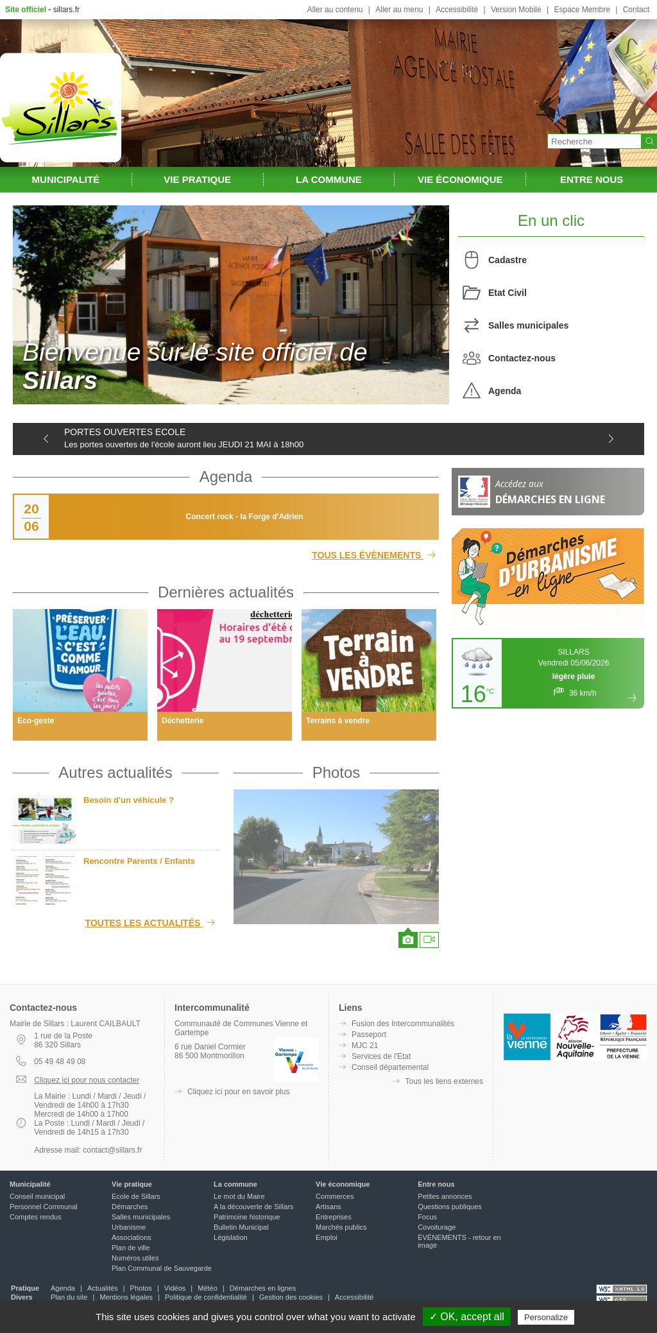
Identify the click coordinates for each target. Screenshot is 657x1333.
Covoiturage (437, 1227)
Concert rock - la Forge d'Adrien (244, 516)
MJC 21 (365, 1045)
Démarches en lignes (263, 1288)
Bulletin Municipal (241, 1227)
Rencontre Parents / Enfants (139, 861)
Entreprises (334, 1217)
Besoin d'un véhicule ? (128, 800)
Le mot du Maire (239, 1196)
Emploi (326, 1237)
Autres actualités (115, 772)
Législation (231, 1237)
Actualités (102, 1288)
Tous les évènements (375, 555)
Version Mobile (516, 9)
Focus (427, 1217)
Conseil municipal (37, 1196)
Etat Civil (507, 293)
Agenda (504, 391)
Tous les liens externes (444, 1081)
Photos (336, 772)
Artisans (328, 1206)
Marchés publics (341, 1227)
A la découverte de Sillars (253, 1206)
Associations (131, 1237)
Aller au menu (399, 9)
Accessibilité (457, 9)
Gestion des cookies (291, 1297)
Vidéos (174, 1288)
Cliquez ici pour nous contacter (86, 1080)
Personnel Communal (44, 1206)
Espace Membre (582, 9)
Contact (636, 9)
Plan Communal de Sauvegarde (162, 1268)
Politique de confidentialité (206, 1297)
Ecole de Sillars (136, 1196)
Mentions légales (126, 1297)
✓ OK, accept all (466, 1316)
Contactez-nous (522, 358)
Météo (208, 1288)
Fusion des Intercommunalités (403, 1023)
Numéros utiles (135, 1258)
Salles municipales (528, 325)
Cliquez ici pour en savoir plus (238, 1091)
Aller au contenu (335, 9)
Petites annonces (445, 1196)
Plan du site (69, 1297)
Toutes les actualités (151, 923)
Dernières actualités (226, 592)
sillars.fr (66, 9)
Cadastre (507, 260)
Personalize (546, 1317)
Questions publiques (450, 1206)
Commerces (335, 1196)
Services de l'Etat (381, 1056)
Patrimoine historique (247, 1217)
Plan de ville (130, 1247)
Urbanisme (129, 1227)
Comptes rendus (36, 1217)
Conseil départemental (390, 1067)
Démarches (130, 1206)
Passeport (369, 1034)
